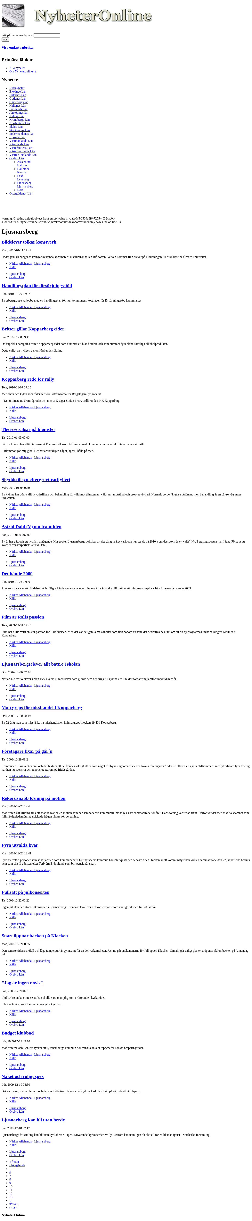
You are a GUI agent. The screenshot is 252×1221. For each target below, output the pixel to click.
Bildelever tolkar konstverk (29, 242)
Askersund (23, 161)
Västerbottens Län (20, 147)
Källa (12, 267)
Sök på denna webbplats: (18, 35)
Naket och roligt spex (23, 1076)
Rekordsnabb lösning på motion (33, 798)
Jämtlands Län (18, 109)
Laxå (20, 176)
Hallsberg (23, 165)
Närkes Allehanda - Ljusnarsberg (30, 263)
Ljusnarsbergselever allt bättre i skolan (41, 664)
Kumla (21, 172)
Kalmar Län (16, 116)
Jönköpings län (18, 112)
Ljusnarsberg (25, 186)
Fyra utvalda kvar (20, 845)
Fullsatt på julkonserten (25, 892)
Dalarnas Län (17, 95)
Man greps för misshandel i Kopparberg (42, 707)
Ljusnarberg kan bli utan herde (33, 1119)
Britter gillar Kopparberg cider (33, 328)
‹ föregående (17, 1165)
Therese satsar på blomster (28, 429)
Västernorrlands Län (22, 151)
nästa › (13, 1204)
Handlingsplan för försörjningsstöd (37, 285)
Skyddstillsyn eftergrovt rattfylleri (36, 479)
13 (10, 1197)
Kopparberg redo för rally (28, 379)
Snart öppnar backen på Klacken (35, 935)
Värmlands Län (19, 144)
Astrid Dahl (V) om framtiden (31, 526)
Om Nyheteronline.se (22, 71)
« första (14, 1161)
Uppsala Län (17, 137)
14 (10, 1200)
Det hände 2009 (17, 573)
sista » (13, 1207)
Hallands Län (17, 105)
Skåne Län (16, 126)
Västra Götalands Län (23, 154)
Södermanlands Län (21, 133)
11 (10, 1190)
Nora (20, 190)
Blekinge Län (17, 91)
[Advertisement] (73, 207)
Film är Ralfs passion (23, 616)
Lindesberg (24, 183)
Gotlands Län (17, 98)
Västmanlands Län (21, 140)
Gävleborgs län (18, 102)
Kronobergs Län (19, 119)
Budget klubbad (18, 1032)
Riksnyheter (16, 88)
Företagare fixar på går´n (27, 751)
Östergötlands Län (20, 193)
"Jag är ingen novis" (22, 982)
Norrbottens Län (19, 123)
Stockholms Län (19, 130)
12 (10, 1193)
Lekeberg (23, 179)
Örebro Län (16, 158)
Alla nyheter (17, 68)
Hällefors (23, 168)
